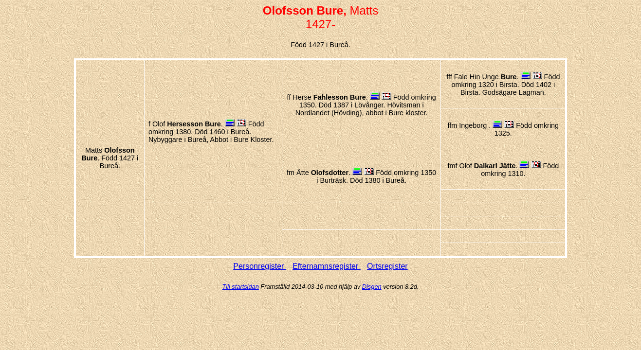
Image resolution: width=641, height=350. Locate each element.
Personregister (259, 266)
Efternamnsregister (327, 266)
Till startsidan (240, 286)
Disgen (372, 286)
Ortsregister (387, 266)
